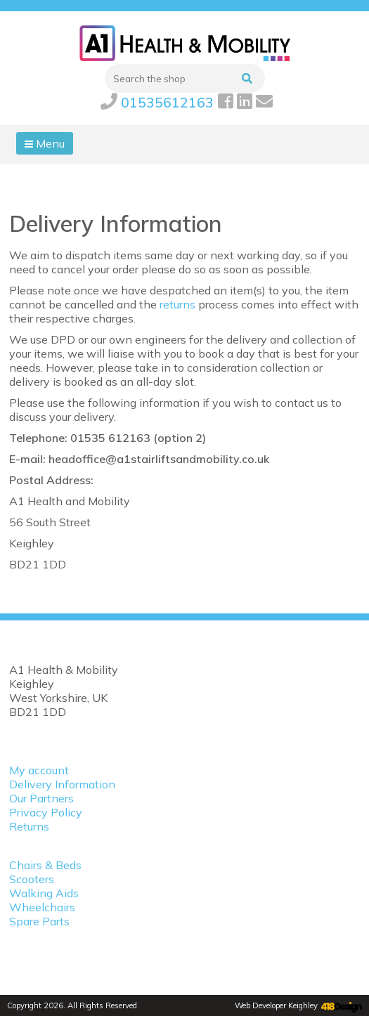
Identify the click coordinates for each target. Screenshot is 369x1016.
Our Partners (41, 798)
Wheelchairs (42, 907)
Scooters (31, 879)
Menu (45, 143)
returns (177, 304)
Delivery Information (62, 784)
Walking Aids (44, 893)
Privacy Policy (45, 812)
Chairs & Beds (45, 865)
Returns (29, 826)
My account (39, 770)
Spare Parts (39, 921)
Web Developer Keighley (276, 1005)
